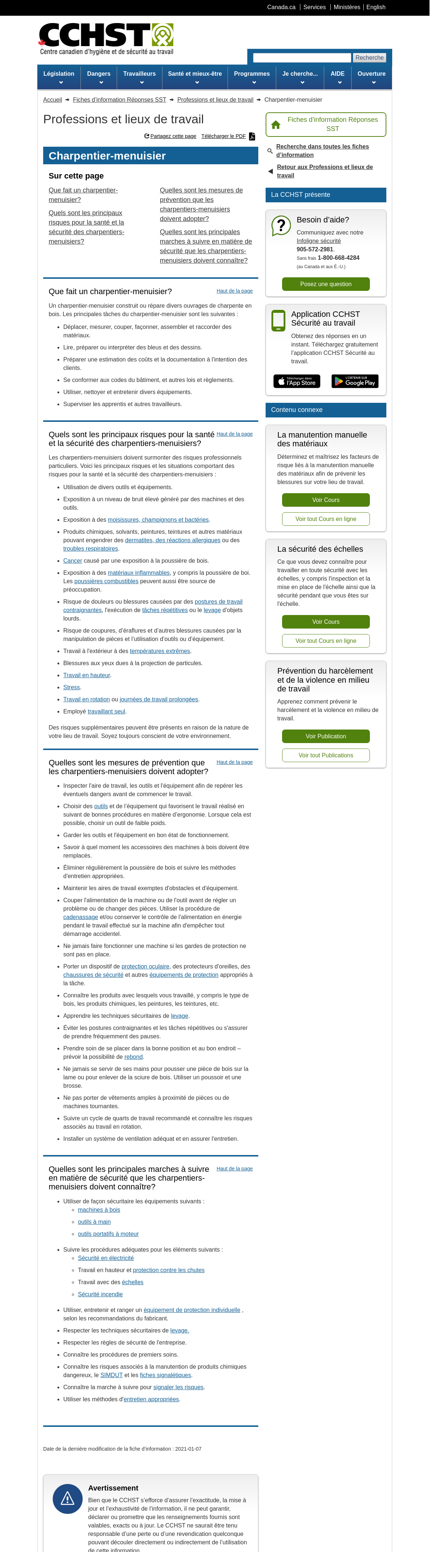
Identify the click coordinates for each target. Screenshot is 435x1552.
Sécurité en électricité (106, 1258)
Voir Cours (326, 500)
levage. (180, 1330)
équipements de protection (184, 975)
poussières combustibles (106, 581)
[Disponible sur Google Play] (355, 381)
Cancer (72, 561)
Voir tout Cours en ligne (326, 519)
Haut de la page (235, 291)
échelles (132, 1282)
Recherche (370, 58)
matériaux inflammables (139, 573)
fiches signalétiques (165, 1375)
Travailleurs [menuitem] (139, 78)
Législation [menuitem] (59, 78)
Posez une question (326, 284)
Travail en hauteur (86, 675)
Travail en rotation (86, 699)
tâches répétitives (165, 610)
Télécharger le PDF (229, 136)
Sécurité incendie (100, 1294)
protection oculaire (145, 966)
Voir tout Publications (326, 755)
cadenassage (80, 917)
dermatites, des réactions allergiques (173, 540)
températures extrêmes (160, 651)
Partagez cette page (170, 136)
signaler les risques (178, 1387)
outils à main (94, 1222)
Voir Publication (326, 736)
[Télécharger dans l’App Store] (296, 381)
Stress (71, 687)
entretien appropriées (151, 1399)
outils (101, 806)
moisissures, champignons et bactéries (158, 520)
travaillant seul (106, 711)
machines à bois (99, 1210)
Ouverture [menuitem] (372, 78)
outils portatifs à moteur (108, 1234)
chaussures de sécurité (93, 975)
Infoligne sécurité (319, 241)
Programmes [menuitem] (252, 78)
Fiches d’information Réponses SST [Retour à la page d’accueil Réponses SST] (324, 124)
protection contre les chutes (169, 1270)
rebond (133, 1057)
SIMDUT (111, 1375)
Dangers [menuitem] (98, 78)
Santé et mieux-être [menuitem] (195, 78)
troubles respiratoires (90, 549)
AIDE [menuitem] (338, 78)
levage (212, 610)
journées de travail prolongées (159, 699)
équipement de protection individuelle (192, 1310)
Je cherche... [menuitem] (300, 78)
